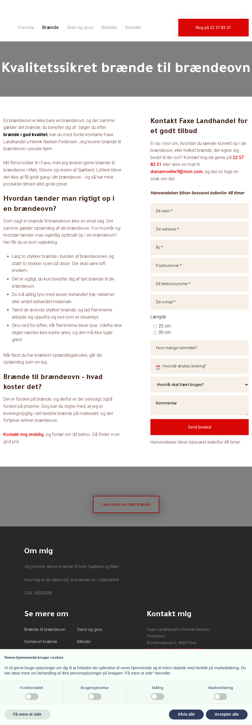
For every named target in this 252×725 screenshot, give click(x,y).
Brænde (50, 27)
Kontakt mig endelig (23, 434)
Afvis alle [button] (186, 714)
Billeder (109, 27)
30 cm (164, 332)
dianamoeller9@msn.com (176, 171)
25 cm (164, 326)
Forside (26, 27)
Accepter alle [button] (227, 714)
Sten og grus (80, 27)
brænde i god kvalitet (25, 134)
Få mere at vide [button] (27, 714)
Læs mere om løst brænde (126, 504)
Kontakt (133, 27)
